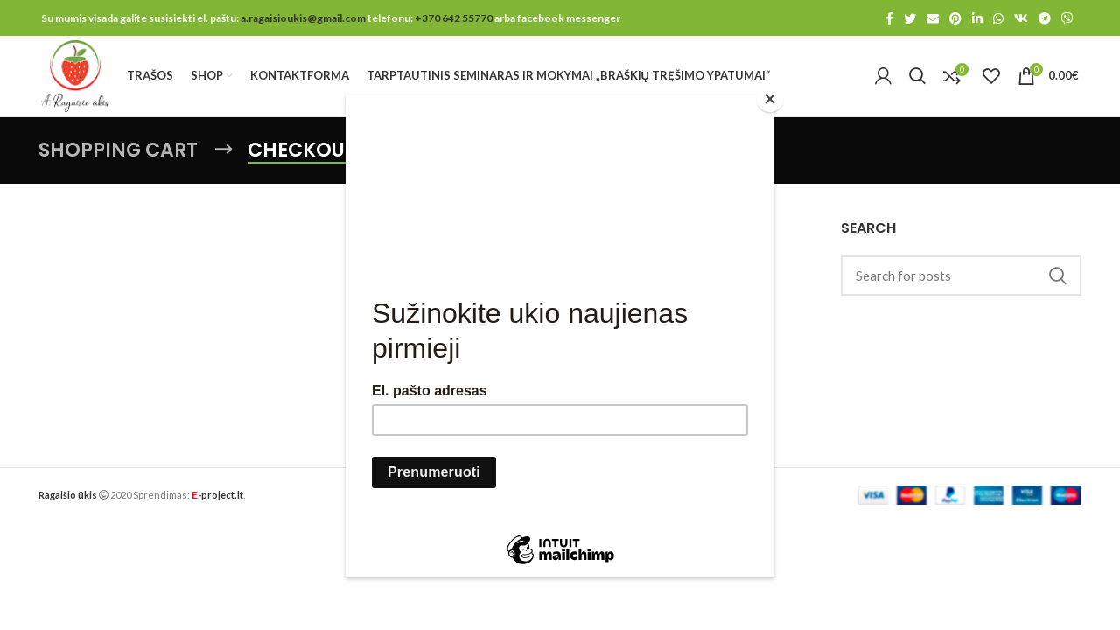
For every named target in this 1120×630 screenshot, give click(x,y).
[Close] (770, 99)
